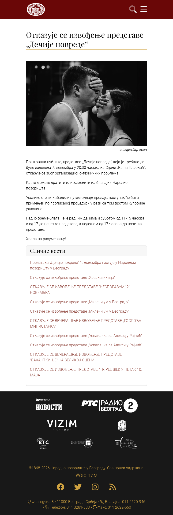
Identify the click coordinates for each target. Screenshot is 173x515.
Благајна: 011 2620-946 (124, 502)
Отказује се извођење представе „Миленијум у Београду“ (79, 302)
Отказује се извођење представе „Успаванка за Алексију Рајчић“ (86, 335)
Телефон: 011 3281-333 (69, 507)
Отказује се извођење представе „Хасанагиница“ (72, 277)
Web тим (86, 475)
